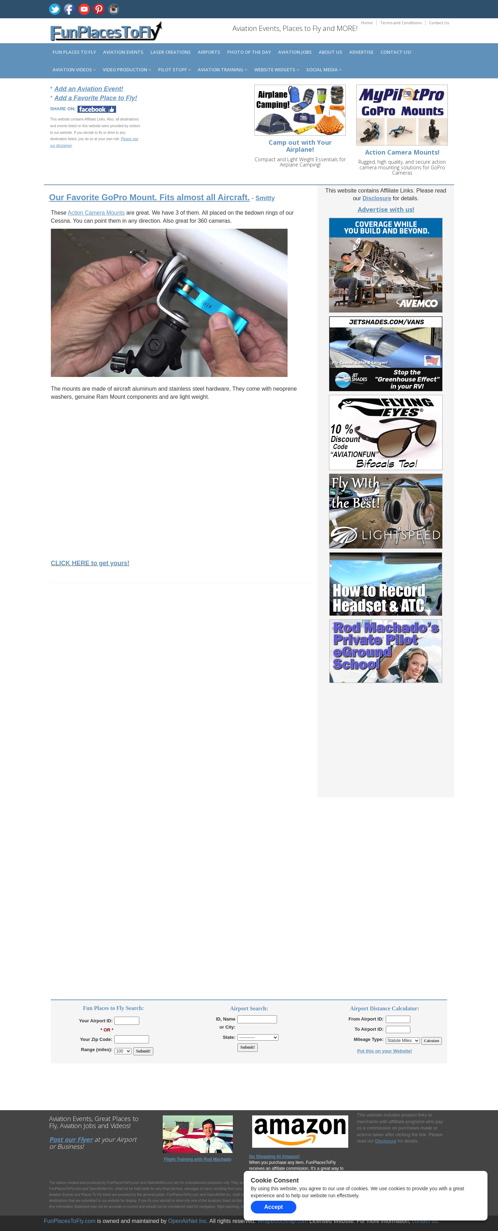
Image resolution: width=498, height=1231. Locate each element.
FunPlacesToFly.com (69, 1221)
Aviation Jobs (295, 52)
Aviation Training (222, 69)
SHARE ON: (63, 109)
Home (367, 22)
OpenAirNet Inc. (188, 1221)
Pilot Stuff (174, 69)
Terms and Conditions (401, 22)
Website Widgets (276, 69)
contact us (424, 1221)
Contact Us (439, 22)
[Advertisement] (200, 133)
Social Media (324, 69)
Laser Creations (170, 52)
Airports (209, 52)
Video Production (127, 69)
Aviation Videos (74, 69)
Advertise (361, 52)
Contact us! (396, 52)
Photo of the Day (249, 52)
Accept (273, 1207)
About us (330, 52)
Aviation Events (123, 52)
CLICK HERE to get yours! (90, 563)
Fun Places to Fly (74, 52)
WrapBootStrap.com (282, 1221)
